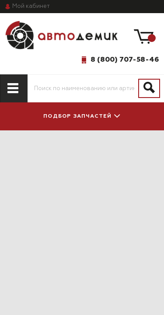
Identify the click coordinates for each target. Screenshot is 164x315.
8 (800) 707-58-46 (125, 59)
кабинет (31, 6)
